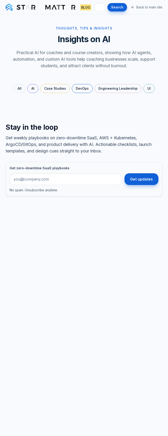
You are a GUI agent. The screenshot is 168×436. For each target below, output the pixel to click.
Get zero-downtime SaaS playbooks (39, 168)
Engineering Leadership (118, 88)
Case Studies (55, 88)
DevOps (82, 88)
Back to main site (146, 7)
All (20, 88)
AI (32, 88)
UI (149, 88)
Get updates (141, 179)
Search (117, 7)
